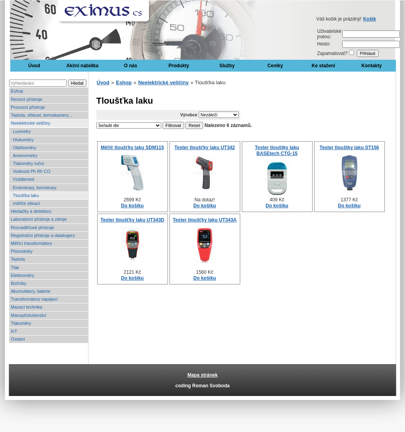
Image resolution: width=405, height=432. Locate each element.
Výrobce (188, 114)
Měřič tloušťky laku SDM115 (132, 147)
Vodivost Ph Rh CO (32, 171)
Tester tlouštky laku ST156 (349, 147)
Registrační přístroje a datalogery (43, 235)
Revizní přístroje (26, 99)
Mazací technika (26, 307)
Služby (227, 65)
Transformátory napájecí (34, 299)
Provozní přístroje (28, 107)
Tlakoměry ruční (28, 163)
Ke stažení (323, 65)
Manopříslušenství (28, 315)
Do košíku (132, 205)
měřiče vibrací (26, 203)
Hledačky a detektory (31, 211)
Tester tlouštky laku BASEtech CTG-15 (277, 150)
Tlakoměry (21, 323)
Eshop (17, 91)
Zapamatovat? (332, 53)
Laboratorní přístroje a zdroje (39, 219)
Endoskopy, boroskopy (35, 187)
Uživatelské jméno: (329, 34)
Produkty (178, 65)
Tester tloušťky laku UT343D (132, 220)
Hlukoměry (23, 139)
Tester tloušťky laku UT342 (205, 147)
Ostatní (18, 339)
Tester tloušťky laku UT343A (205, 220)
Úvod (34, 65)
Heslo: (324, 44)
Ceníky (275, 65)
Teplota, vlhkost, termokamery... (41, 115)
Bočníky (18, 283)
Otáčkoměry (24, 147)
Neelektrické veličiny (31, 123)
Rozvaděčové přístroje (32, 227)
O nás (130, 65)
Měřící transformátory (32, 243)
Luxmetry (22, 131)
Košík (369, 19)
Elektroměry (22, 275)
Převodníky (22, 251)
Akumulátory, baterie (31, 291)
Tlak (15, 267)
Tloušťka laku (26, 195)
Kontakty (372, 65)
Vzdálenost (23, 179)
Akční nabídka (82, 65)
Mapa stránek (202, 375)
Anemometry (25, 155)
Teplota (18, 259)
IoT (14, 331)
